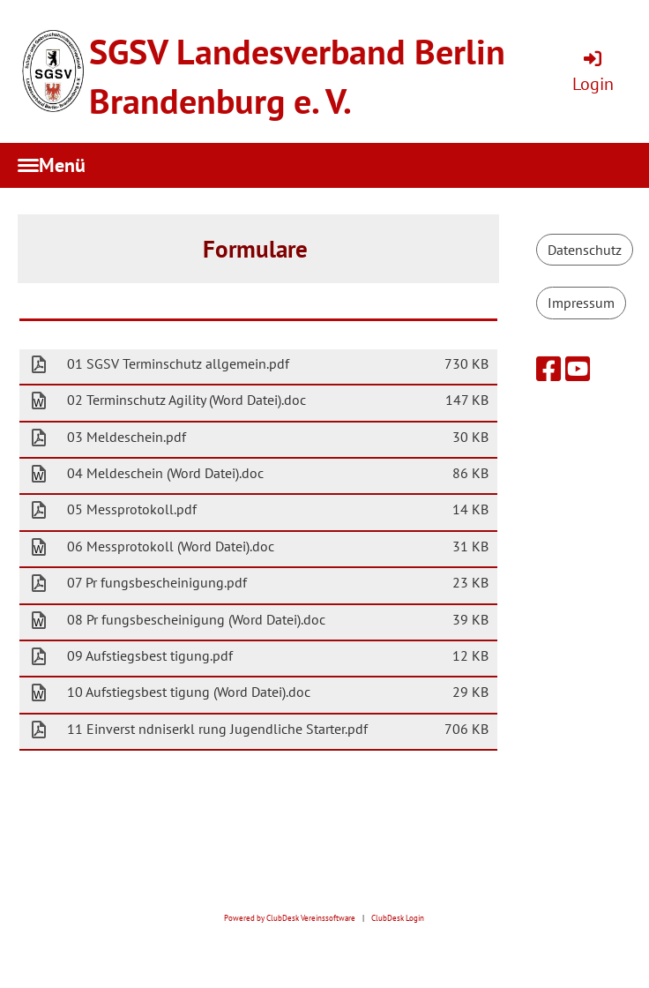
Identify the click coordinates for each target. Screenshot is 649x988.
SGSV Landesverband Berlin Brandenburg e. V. (297, 76)
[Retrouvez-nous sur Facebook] (548, 368)
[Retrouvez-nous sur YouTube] (577, 368)
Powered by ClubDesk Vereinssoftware (289, 918)
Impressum (581, 302)
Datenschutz (585, 249)
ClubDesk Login (397, 918)
